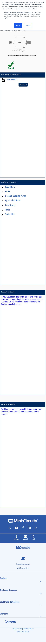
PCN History (10, 205)
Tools (7, 209)
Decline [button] (28, 25)
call (33, 538)
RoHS (7, 191)
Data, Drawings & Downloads (11, 74)
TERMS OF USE (17, 629)
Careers (10, 622)
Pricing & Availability (8, 292)
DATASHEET (12, 79)
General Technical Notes (15, 196)
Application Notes (12, 200)
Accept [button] (18, 25)
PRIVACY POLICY (28, 629)
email (25, 538)
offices (16, 538)
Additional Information (9, 182)
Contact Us (9, 214)
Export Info (10, 187)
